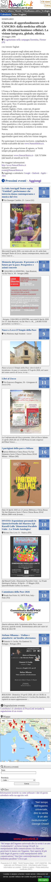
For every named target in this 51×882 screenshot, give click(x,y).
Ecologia (46, 11)
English (22, 14)
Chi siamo (45, 2)
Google (27, 173)
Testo (3, 770)
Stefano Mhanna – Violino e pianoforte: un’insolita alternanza (19, 636)
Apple (43, 173)
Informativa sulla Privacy (38, 865)
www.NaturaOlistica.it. (34, 143)
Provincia (4, 778)
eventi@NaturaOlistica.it (12, 170)
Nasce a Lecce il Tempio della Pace (19, 330)
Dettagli (47, 877)
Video (14, 14)
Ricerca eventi (11, 766)
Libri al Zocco (9, 378)
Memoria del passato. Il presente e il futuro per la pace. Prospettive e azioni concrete (20, 265)
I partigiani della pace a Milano (17, 448)
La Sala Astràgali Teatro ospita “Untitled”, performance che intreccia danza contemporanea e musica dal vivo (18, 192)
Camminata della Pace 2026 (16, 591)
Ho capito (43, 880)
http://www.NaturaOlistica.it (14, 165)
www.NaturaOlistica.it (23, 155)
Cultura (9, 11)
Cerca (47, 5)
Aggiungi (35, 180)
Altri (4, 176)
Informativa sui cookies (12, 867)
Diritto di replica (28, 867)
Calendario (6, 14)
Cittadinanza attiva (31, 11)
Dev (7, 789)
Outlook (35, 173)
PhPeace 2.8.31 (21, 865)
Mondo (18, 11)
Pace (3, 11)
